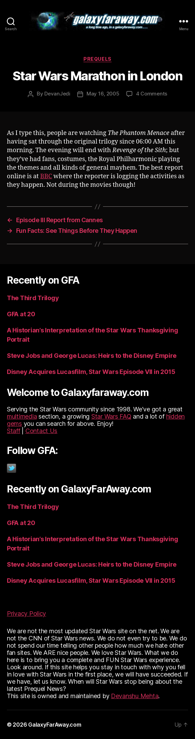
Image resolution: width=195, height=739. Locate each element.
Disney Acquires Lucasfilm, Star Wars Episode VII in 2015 (91, 371)
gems (14, 423)
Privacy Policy (26, 613)
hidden (175, 416)
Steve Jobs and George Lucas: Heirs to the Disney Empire (91, 355)
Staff (13, 430)
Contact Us (41, 430)
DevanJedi (57, 93)
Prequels (97, 59)
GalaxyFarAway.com (54, 724)
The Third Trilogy (33, 298)
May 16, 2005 (103, 93)
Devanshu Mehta (134, 696)
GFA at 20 (21, 314)
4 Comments (151, 93)
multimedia (22, 416)
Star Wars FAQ (111, 416)
